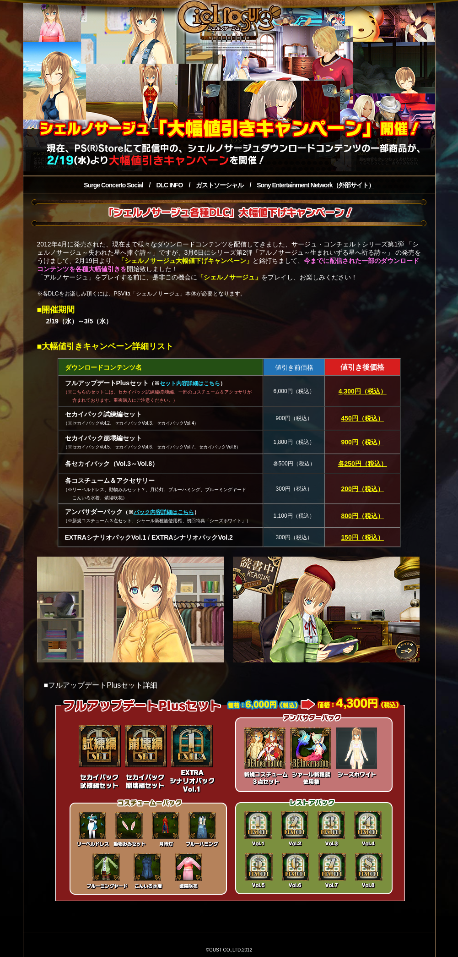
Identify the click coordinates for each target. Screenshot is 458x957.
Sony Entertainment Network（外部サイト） (315, 185)
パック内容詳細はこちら (164, 512)
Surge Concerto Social (113, 185)
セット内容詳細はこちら (190, 383)
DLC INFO (169, 185)
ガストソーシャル (219, 185)
